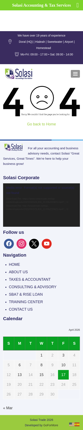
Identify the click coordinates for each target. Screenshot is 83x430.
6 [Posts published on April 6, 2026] (20, 365)
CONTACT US (21, 309)
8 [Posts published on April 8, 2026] (41, 365)
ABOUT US (18, 272)
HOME (14, 264)
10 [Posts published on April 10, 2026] (63, 365)
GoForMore (50, 425)
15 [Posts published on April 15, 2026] (41, 375)
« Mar (8, 408)
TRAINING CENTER (26, 302)
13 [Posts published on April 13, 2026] (20, 375)
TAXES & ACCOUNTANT (30, 279)
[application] (41, 205)
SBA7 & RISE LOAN (26, 294)
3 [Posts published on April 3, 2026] (63, 355)
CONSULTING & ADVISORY (32, 287)
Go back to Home (41, 124)
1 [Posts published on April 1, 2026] (41, 355)
